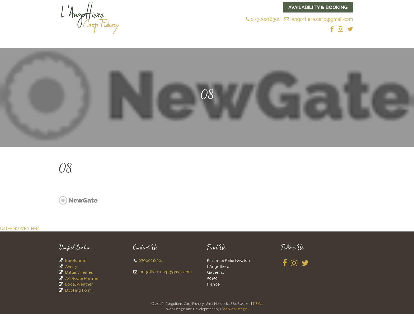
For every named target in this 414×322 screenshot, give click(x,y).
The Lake (125, 45)
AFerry (71, 274)
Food (284, 44)
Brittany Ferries (79, 280)
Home (72, 44)
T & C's (258, 312)
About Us (96, 45)
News (226, 44)
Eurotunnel (75, 268)
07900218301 (263, 19)
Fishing (152, 45)
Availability (307, 44)
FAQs (209, 44)
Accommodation (256, 44)
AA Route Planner (81, 286)
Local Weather (79, 292)
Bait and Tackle (182, 44)
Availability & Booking (318, 7)
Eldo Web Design (233, 317)
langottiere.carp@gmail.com (318, 19)
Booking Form (78, 298)
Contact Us (336, 44)
